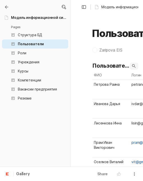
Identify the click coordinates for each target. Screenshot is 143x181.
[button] (63, 7)
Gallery (23, 174)
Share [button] (102, 174)
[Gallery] (6, 7)
